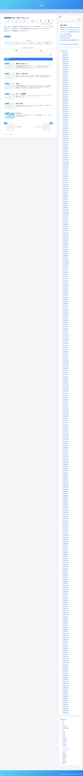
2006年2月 (65, 556)
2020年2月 (65, 205)
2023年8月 (65, 117)
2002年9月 (65, 639)
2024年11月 (66, 88)
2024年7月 (65, 96)
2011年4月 (65, 426)
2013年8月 (65, 368)
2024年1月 (65, 109)
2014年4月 (65, 351)
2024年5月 (65, 101)
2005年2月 (65, 581)
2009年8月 (65, 468)
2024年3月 (65, 105)
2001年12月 (66, 658)
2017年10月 (66, 264)
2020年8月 (65, 193)
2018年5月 (65, 249)
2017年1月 (65, 282)
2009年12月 (66, 460)
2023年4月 (65, 126)
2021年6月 (65, 172)
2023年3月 (65, 128)
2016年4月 (65, 301)
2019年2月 (65, 230)
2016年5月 (65, 299)
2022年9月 (65, 140)
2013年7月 (65, 370)
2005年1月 (65, 583)
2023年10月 (66, 115)
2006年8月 (65, 543)
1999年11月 (66, 710)
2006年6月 (65, 548)
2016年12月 (66, 284)
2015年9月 (65, 316)
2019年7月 (65, 220)
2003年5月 (65, 625)
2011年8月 (65, 418)
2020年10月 (66, 188)
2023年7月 (65, 119)
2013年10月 (66, 364)
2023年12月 (66, 111)
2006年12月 (66, 535)
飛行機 (64, 761)
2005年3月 (65, 579)
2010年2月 (65, 456)
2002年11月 (66, 635)
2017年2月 (65, 280)
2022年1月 (65, 157)
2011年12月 (66, 410)
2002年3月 (65, 652)
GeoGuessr (66, 728)
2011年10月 (66, 414)
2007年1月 (65, 533)
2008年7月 (65, 495)
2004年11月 (66, 587)
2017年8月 (65, 268)
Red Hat (65, 740)
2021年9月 (65, 165)
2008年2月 (65, 506)
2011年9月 (65, 416)
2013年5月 (65, 374)
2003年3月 (65, 629)
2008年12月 (66, 485)
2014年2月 (65, 355)
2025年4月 (65, 78)
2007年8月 (65, 518)
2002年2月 (65, 654)
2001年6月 (65, 671)
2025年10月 (66, 65)
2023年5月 (65, 124)
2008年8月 (65, 493)
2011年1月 (65, 433)
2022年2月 (65, 155)
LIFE (64, 732)
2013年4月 (65, 376)
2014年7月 (65, 345)
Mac (64, 734)
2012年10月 (66, 389)
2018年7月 (65, 245)
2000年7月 (65, 694)
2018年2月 (65, 255)
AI (63, 723)
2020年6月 (65, 197)
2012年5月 (65, 399)
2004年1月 (65, 608)
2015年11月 (66, 312)
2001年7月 (65, 669)
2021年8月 (65, 168)
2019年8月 (65, 218)
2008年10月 (66, 489)
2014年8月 (65, 343)
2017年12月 (66, 259)
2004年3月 (65, 604)
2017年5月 (65, 274)
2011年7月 (65, 420)
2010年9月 (65, 441)
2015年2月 (65, 330)
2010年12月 (66, 435)
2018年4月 (65, 251)
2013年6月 (65, 372)
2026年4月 (65, 53)
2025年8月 (65, 69)
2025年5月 (65, 76)
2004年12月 (66, 585)
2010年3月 (65, 454)
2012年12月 (66, 385)
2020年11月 (66, 186)
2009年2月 (65, 481)
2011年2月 (65, 431)
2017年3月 (65, 278)
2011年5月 (65, 424)
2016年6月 (65, 297)
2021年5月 (65, 174)
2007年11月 (66, 512)
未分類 (64, 755)
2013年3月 (65, 378)
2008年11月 (66, 487)
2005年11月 (66, 562)
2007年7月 (65, 520)
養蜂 (64, 763)
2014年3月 (65, 353)
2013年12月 (66, 360)
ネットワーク (7, 36)
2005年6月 (65, 573)
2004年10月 (66, 589)
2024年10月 (66, 90)
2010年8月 (65, 443)
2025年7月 (65, 71)
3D (63, 721)
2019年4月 (65, 226)
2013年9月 (65, 366)
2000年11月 (66, 685)
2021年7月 (65, 170)
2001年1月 (65, 681)
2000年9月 (65, 689)
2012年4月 (65, 401)
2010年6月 (65, 447)
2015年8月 (65, 318)
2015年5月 (65, 324)
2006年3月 (65, 554)
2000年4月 (65, 700)
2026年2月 (65, 57)
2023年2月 (65, 130)
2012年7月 (65, 395)
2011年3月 (65, 429)
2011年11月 (66, 412)
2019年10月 (66, 213)
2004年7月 (65, 596)
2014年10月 (66, 339)
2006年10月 (66, 539)
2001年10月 (66, 662)
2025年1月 (65, 84)
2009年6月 (65, 472)
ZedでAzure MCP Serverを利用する (69, 44)
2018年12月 (66, 234)
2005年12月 (66, 560)
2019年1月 (65, 232)
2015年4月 (65, 326)
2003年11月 (66, 612)
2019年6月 (65, 222)
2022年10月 (66, 138)
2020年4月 (65, 201)
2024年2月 (65, 107)
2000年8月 (65, 692)
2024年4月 (65, 103)
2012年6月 (65, 397)
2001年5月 (65, 673)
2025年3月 (65, 80)
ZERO (5, 30)
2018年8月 (65, 243)
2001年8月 (65, 667)
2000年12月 (66, 683)
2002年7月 (65, 644)
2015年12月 (66, 309)
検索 (60, 17)
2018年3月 (65, 253)
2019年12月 (66, 209)
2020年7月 (65, 195)
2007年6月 (65, 522)
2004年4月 (65, 602)
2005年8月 (65, 568)
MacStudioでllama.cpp (66, 35)
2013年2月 (65, 380)
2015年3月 (65, 328)
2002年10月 (66, 637)
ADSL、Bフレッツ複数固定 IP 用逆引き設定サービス (18, 26)
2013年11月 (66, 362)
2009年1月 (65, 483)
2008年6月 (65, 497)
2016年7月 (65, 295)
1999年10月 (66, 712)
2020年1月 (65, 207)
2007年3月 (65, 529)
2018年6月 (65, 247)
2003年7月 (65, 621)
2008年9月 (65, 491)
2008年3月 (65, 504)
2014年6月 (65, 347)
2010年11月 (66, 437)
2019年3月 (65, 228)
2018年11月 (66, 236)
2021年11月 (66, 161)
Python (64, 738)
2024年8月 (65, 94)
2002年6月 (65, 646)
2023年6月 (65, 122)
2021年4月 (65, 176)
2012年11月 (66, 387)
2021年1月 (65, 182)
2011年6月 (65, 422)
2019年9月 (65, 216)
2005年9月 (65, 566)
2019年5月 (65, 224)
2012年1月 (65, 408)
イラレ (64, 746)
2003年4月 (65, 627)
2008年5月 (65, 499)
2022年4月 (65, 151)
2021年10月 (66, 163)
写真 (64, 753)
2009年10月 (66, 464)
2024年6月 (65, 99)
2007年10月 (66, 514)
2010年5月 (65, 449)
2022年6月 (65, 147)
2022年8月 (65, 142)
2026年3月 (65, 55)
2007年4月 (65, 527)
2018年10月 (66, 238)
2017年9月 (65, 266)
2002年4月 (65, 650)
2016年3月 (65, 303)
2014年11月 (66, 337)
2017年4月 (65, 276)
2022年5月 (65, 149)
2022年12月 (66, 134)
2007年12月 (66, 510)
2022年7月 (65, 144)
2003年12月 (66, 610)
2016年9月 (65, 291)
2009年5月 (65, 474)
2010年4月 (65, 451)
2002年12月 (66, 633)
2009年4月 (65, 477)
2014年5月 (65, 349)
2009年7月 (65, 470)
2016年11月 (66, 287)
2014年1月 (65, 357)
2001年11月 (66, 660)
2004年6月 (65, 598)
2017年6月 (65, 272)
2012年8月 (65, 393)
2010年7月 (65, 445)
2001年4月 (65, 675)
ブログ (64, 751)
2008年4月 (65, 502)
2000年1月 (65, 706)
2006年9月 (65, 541)
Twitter (64, 742)
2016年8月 (65, 293)
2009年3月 (65, 479)
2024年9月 (65, 92)
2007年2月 (65, 531)
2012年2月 (65, 406)
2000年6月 (65, 696)
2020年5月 (65, 199)
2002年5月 (65, 648)
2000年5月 (65, 698)
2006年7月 (65, 545)
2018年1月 (65, 257)
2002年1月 (65, 656)
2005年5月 (65, 575)
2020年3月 (65, 203)
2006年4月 (65, 552)
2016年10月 (66, 289)
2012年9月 (65, 391)
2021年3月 (65, 178)
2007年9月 (65, 516)
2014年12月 (66, 335)
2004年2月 (65, 606)
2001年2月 (65, 679)
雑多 (64, 759)
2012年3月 (65, 403)
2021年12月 (66, 159)
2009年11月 (66, 462)
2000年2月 (65, 704)
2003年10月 (66, 614)
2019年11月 (66, 211)
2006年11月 (66, 537)
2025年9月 (65, 67)
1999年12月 (66, 708)
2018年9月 (65, 241)
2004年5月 (65, 600)
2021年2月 (65, 180)
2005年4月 (65, 577)
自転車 (64, 757)
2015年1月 (65, 332)
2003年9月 (65, 616)
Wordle (64, 744)
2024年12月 (66, 86)
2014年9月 (65, 341)
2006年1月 (65, 558)
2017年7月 (65, 270)
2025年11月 (66, 63)
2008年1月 (65, 508)
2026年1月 (65, 59)
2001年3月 (65, 677)
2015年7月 (65, 320)
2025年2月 (65, 82)
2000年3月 (65, 702)
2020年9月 (65, 190)
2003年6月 (65, 623)
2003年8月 (65, 618)
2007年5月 (65, 525)
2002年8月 (65, 641)
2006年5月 (65, 550)
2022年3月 (65, 153)
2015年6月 (65, 322)
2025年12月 (66, 61)
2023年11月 (66, 113)
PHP (64, 736)
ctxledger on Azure (65, 38)
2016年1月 (65, 307)
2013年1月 (65, 383)
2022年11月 (66, 136)
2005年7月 (65, 570)
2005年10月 (66, 564)
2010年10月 (66, 439)
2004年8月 (65, 593)
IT (63, 730)
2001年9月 (65, 664)
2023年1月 (65, 132)
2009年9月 (65, 466)
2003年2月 (65, 631)
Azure (64, 725)
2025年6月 (65, 74)
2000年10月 (66, 687)
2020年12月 (66, 184)
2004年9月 (65, 591)
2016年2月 (65, 305)
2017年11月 (66, 261)
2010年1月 (65, 458)
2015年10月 (66, 314)
